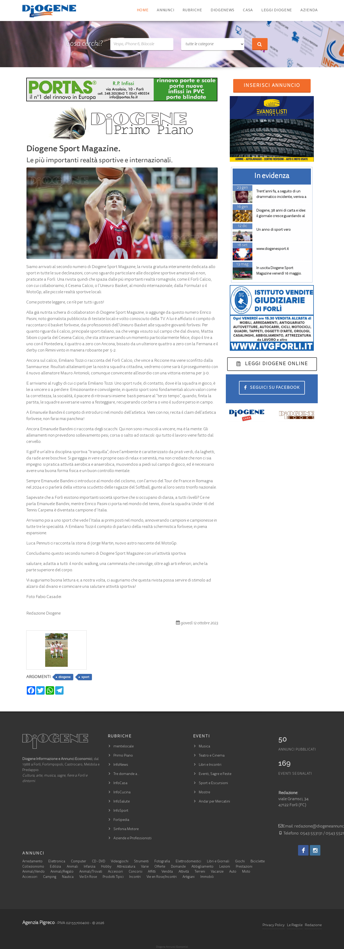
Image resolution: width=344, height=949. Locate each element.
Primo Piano (123, 756)
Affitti (152, 872)
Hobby (106, 867)
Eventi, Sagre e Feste (215, 774)
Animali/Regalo (62, 872)
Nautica (68, 877)
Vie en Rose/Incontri (162, 877)
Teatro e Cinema (212, 756)
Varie (145, 867)
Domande (178, 867)
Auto (232, 872)
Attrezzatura (126, 867)
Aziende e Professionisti (132, 838)
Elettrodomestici (188, 861)
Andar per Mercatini (214, 802)
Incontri (135, 877)
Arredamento (32, 861)
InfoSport (120, 811)
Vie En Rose (88, 877)
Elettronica (56, 861)
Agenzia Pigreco (38, 923)
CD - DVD (98, 861)
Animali (72, 867)
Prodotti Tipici (113, 877)
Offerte (159, 867)
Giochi (240, 861)
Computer (78, 861)
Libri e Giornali (218, 861)
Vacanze (217, 872)
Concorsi (135, 872)
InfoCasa (120, 783)
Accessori (115, 872)
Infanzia (89, 867)
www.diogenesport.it (272, 249)
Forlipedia (121, 820)
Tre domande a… (126, 774)
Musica (204, 746)
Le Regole (295, 925)
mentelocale (123, 746)
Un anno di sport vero (273, 230)
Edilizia (55, 867)
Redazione (313, 925)
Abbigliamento (202, 867)
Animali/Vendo (33, 872)
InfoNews (120, 765)
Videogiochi (119, 861)
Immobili (207, 877)
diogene (65, 677)
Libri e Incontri (210, 765)
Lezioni (224, 867)
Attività (184, 872)
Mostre (204, 792)
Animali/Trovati (90, 872)
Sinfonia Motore (126, 829)
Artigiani (189, 877)
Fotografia (162, 861)
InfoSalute (121, 802)
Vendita (167, 872)
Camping (49, 877)
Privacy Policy (274, 925)
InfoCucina (122, 792)
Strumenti (141, 861)
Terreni (200, 872)
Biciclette (258, 861)
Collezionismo (33, 867)
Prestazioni (244, 867)
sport (85, 677)
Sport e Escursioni (213, 783)
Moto (246, 872)
